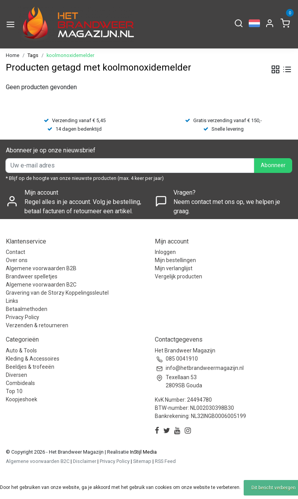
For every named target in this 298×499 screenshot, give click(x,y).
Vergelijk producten (178, 276)
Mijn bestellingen (175, 260)
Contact (15, 252)
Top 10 (14, 391)
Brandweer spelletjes (31, 276)
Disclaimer (84, 461)
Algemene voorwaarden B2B (41, 268)
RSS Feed (165, 461)
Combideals (20, 383)
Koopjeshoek (21, 399)
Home (12, 55)
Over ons (17, 260)
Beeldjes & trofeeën (30, 367)
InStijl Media (143, 452)
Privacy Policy (22, 317)
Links (12, 301)
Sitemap (142, 461)
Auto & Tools (21, 350)
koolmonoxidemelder (70, 55)
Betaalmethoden (26, 309)
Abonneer (273, 165)
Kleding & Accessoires (32, 359)
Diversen (16, 375)
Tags (33, 55)
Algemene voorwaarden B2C (41, 284)
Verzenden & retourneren (37, 325)
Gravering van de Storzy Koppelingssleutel (57, 293)
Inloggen (165, 252)
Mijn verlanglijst (173, 268)
